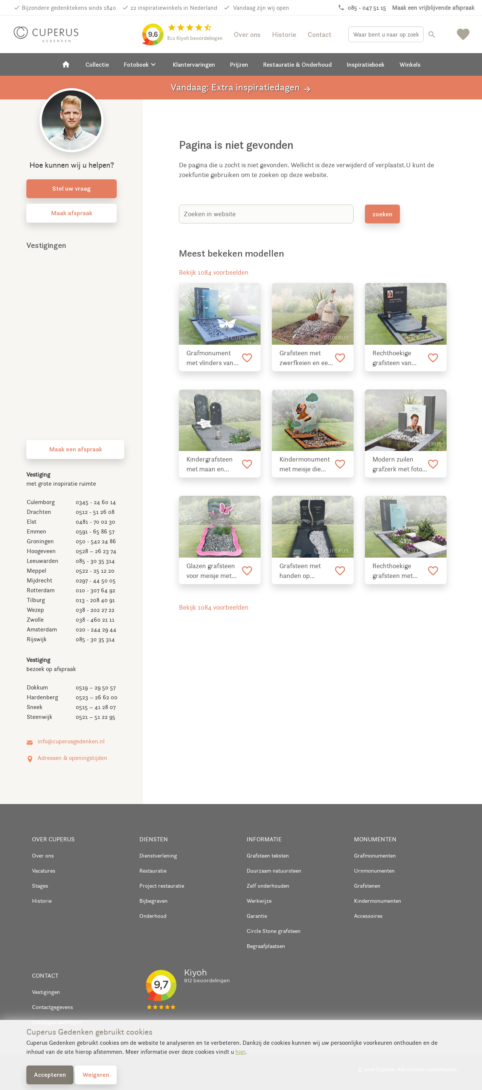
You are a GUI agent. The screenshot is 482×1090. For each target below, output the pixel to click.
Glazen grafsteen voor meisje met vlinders (210, 571)
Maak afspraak (71, 213)
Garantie (257, 915)
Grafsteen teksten (268, 855)
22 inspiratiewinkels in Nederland (173, 7)
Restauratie (152, 870)
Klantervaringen (194, 64)
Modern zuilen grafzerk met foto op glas (397, 464)
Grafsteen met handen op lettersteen (300, 571)
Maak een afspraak (75, 449)
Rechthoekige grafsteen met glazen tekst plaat (397, 571)
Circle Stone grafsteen (273, 930)
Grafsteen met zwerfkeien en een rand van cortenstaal (305, 358)
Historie (284, 34)
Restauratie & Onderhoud (297, 64)
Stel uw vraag (71, 188)
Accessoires (368, 915)
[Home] (65, 64)
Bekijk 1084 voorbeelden (214, 272)
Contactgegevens (52, 1007)
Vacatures (43, 870)
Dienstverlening (158, 855)
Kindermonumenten (377, 900)
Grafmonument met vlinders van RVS (209, 358)
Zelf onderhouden (268, 885)
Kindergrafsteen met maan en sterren (209, 464)
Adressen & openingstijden (72, 757)
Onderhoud (152, 915)
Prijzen (239, 64)
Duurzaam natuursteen (274, 870)
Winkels (410, 64)
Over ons (247, 34)
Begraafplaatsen (266, 945)
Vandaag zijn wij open (260, 7)
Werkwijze (259, 900)
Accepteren (50, 1074)
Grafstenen (367, 885)
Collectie (97, 64)
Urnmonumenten (374, 870)
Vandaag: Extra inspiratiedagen (241, 87)
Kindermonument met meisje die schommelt (304, 464)
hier (240, 1051)
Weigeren (95, 1074)
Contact (319, 34)
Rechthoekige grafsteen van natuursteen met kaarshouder (396, 358)
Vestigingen (46, 991)
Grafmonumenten (375, 855)
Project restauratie (161, 885)
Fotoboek (141, 64)
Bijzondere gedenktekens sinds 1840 (69, 7)
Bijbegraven (153, 900)
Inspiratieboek (365, 64)
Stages (40, 885)
